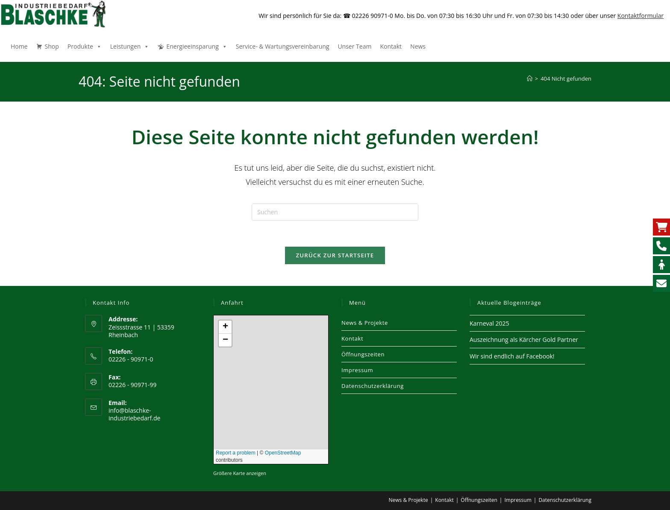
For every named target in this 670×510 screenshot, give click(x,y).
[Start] (529, 78)
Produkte (85, 46)
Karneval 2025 (489, 323)
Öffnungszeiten (363, 354)
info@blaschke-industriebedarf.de (134, 414)
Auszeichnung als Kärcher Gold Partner (524, 339)
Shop (52, 46)
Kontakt (391, 46)
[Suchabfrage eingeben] (335, 212)
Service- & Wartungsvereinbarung (282, 46)
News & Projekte (364, 322)
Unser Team (354, 46)
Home (19, 46)
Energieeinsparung (196, 46)
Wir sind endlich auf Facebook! (512, 356)
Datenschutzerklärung (372, 386)
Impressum (357, 370)
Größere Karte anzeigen (239, 473)
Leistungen (130, 46)
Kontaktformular (640, 16)
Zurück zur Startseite (335, 255)
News (418, 46)
